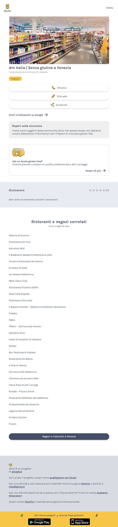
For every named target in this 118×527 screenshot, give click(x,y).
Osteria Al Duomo (19, 235)
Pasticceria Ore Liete (20, 300)
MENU (109, 7)
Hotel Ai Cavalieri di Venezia (25, 339)
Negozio (15, 78)
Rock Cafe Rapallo (19, 293)
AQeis (12, 319)
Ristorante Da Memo (21, 358)
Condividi (59, 105)
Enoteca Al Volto (18, 267)
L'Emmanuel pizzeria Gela (23, 378)
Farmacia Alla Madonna (22, 371)
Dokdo (12, 345)
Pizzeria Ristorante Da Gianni (26, 261)
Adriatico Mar (17, 248)
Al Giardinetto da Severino (24, 404)
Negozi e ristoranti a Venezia (59, 436)
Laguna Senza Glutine (21, 410)
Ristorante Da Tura (20, 241)
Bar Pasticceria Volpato (22, 352)
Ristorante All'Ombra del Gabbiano (28, 397)
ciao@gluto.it (17, 486)
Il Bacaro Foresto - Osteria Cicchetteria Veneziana (37, 306)
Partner (85, 483)
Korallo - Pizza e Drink (21, 391)
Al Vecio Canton (18, 417)
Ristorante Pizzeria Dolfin (23, 287)
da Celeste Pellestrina (21, 274)
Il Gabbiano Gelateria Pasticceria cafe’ (30, 254)
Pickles (13, 313)
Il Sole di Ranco (18, 365)
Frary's (12, 423)
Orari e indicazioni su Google (28, 114)
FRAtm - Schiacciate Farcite (25, 326)
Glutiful (29, 501)
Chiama (59, 88)
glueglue (17, 471)
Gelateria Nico (17, 332)
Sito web (59, 96)
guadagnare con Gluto (63, 477)
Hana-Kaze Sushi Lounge (23, 384)
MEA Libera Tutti (18, 280)
